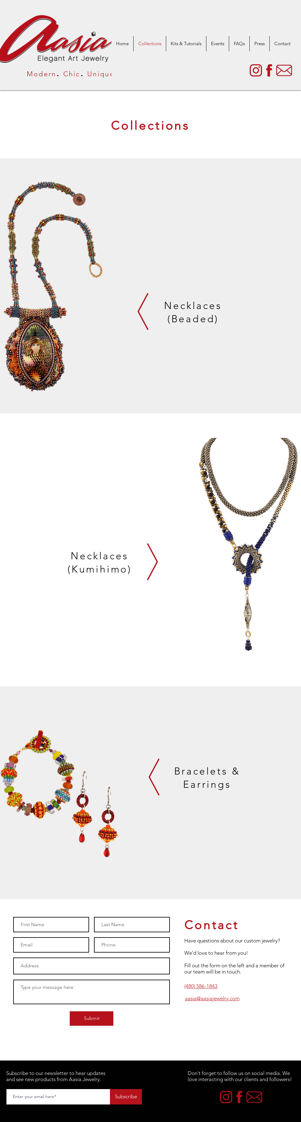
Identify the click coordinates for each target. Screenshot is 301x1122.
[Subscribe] (126, 1096)
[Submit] (91, 1018)
